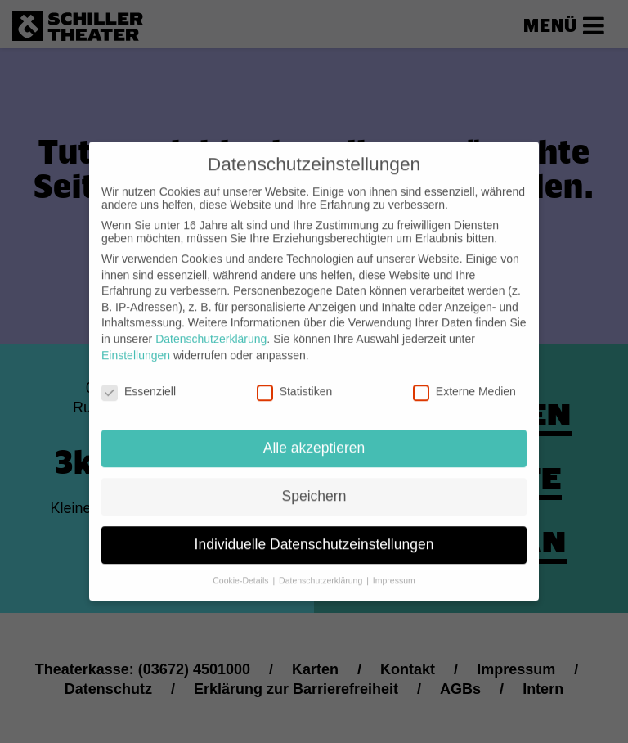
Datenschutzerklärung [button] (322, 565)
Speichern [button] (314, 481)
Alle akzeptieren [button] (314, 433)
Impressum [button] (394, 565)
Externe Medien (464, 376)
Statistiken (295, 376)
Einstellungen (135, 339)
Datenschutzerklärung (211, 324)
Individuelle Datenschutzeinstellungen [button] (314, 529)
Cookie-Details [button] (242, 565)
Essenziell (138, 376)
